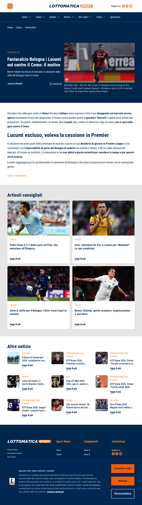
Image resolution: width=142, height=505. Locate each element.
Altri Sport (83, 17)
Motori (67, 17)
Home (10, 27)
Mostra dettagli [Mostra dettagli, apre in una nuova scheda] (55, 491)
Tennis (39, 17)
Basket (53, 17)
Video (99, 17)
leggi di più (15, 258)
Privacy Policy (12, 450)
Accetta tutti (122, 468)
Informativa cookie (14, 453)
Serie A (87, 450)
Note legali (11, 457)
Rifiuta (122, 480)
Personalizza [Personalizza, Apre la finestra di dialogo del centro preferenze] (122, 493)
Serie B (87, 454)
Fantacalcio (30, 27)
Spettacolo (115, 17)
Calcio (25, 17)
